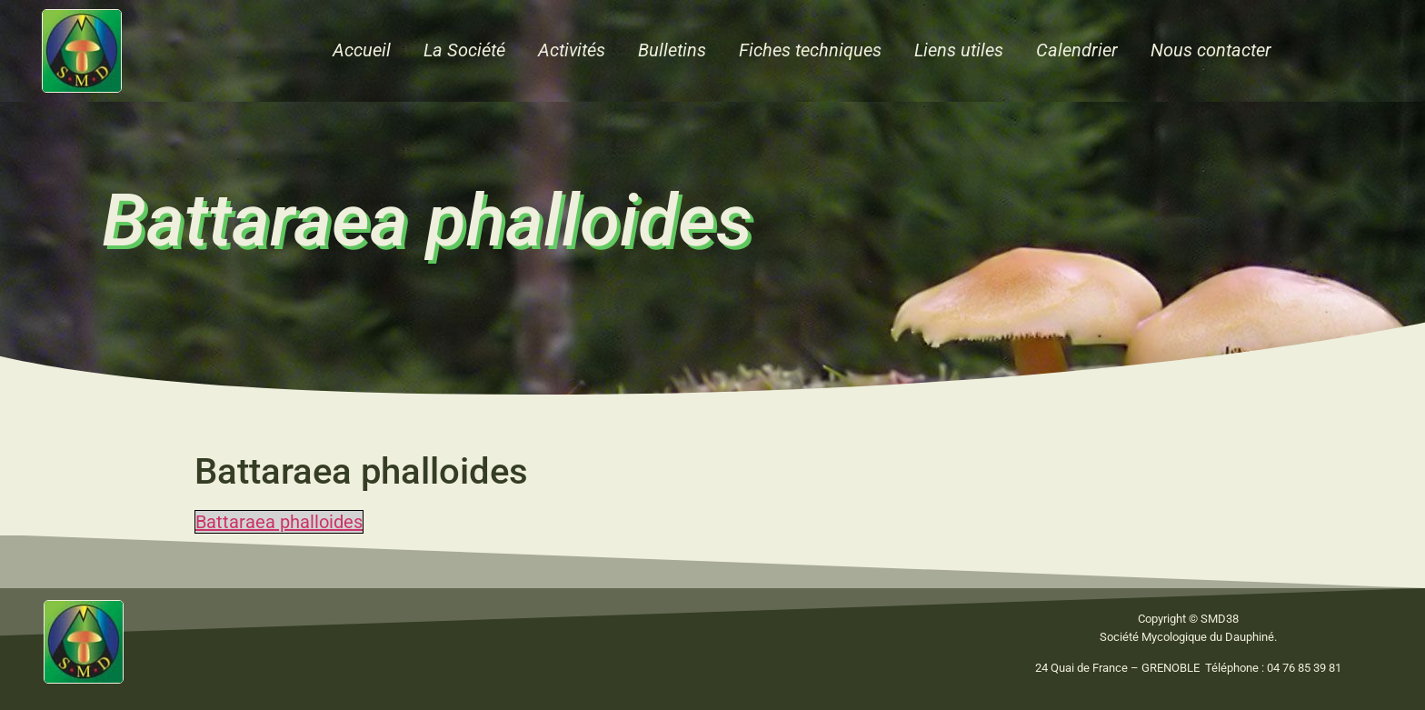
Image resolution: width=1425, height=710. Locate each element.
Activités (571, 50)
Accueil (362, 50)
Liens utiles (958, 50)
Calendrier (1077, 50)
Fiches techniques (810, 50)
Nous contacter (1211, 50)
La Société (464, 50)
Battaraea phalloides (279, 522)
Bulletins (672, 50)
